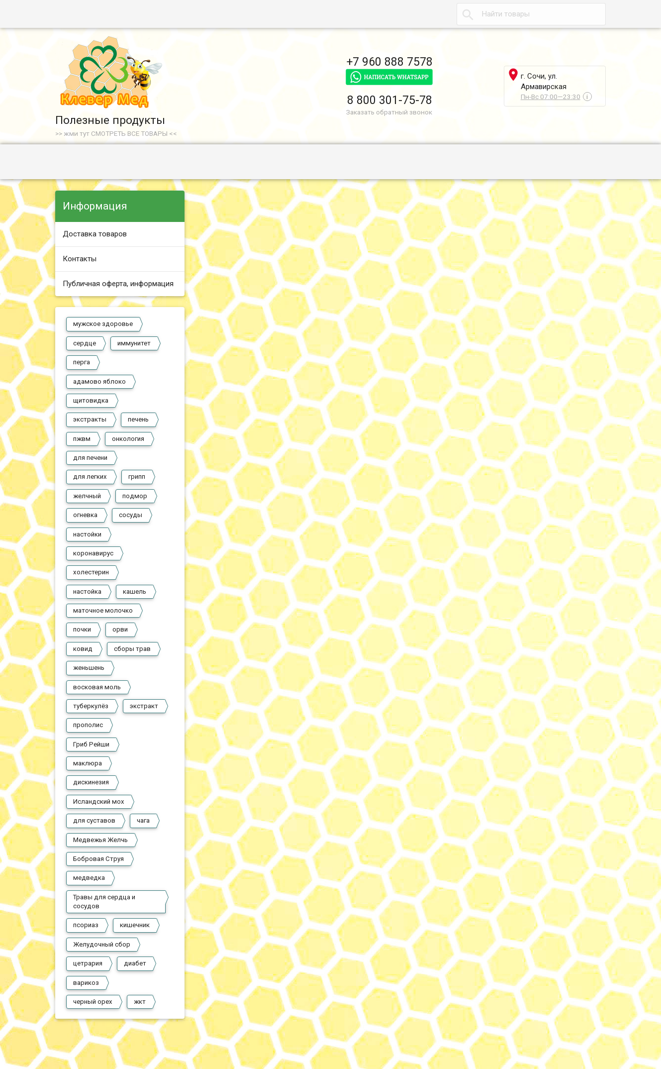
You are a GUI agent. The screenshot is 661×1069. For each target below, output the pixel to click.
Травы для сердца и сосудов (104, 901)
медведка (89, 877)
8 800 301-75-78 (389, 100)
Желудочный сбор (101, 944)
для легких (90, 476)
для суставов (94, 820)
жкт (140, 1001)
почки (82, 629)
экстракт (144, 706)
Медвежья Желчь (100, 840)
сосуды (130, 515)
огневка (85, 515)
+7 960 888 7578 (390, 62)
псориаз (85, 925)
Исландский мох (98, 801)
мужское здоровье (103, 323)
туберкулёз (90, 706)
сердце (84, 343)
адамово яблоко (99, 381)
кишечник (135, 925)
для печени (90, 457)
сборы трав (132, 648)
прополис (88, 725)
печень (138, 419)
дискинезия (91, 782)
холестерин (91, 572)
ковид (83, 648)
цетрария (87, 963)
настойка (87, 591)
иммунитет (134, 343)
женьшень (88, 667)
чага (143, 820)
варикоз (86, 982)
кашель (134, 591)
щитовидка (90, 400)
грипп (136, 476)
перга (81, 362)
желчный (87, 496)
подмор (134, 496)
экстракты (89, 419)
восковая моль (97, 687)
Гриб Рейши (91, 744)
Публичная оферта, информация (118, 283)
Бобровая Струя (98, 858)
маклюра (87, 763)
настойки (87, 534)
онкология (128, 438)
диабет (135, 963)
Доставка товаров (95, 233)
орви (120, 629)
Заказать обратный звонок (389, 112)
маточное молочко (103, 610)
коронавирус (93, 553)
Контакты (79, 258)
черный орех (92, 1001)
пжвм (82, 438)
